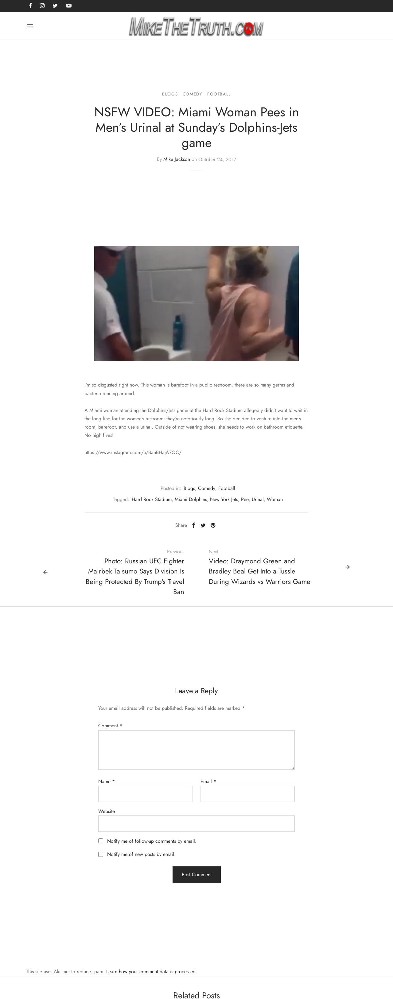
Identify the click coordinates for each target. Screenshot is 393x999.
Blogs (170, 94)
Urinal (258, 499)
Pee (245, 499)
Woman (275, 499)
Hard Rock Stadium (152, 499)
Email (208, 781)
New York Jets (224, 499)
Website (106, 811)
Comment (110, 725)
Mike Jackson (176, 159)
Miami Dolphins (191, 499)
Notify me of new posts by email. (141, 854)
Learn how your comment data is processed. (151, 971)
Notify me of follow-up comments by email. (151, 841)
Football (219, 94)
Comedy (193, 94)
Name (106, 781)
